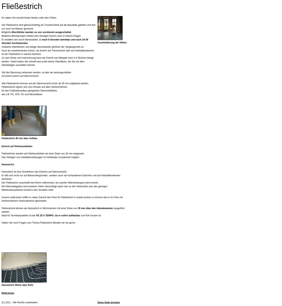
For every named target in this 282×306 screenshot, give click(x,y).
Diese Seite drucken (109, 302)
